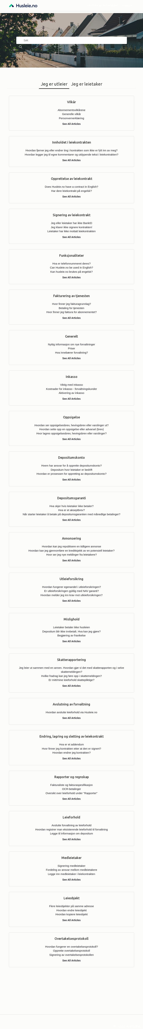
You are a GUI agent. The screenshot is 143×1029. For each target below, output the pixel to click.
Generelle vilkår (71, 114)
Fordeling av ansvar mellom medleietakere (71, 869)
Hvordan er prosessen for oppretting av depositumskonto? (71, 473)
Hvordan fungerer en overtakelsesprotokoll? (71, 946)
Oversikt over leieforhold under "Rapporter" (72, 793)
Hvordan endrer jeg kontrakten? (71, 752)
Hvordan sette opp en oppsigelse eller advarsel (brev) (71, 429)
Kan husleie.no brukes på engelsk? (71, 271)
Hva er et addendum (71, 744)
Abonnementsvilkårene (71, 110)
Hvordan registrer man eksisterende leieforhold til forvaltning (71, 829)
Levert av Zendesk (129, 1025)
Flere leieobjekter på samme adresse (71, 906)
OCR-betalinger (71, 788)
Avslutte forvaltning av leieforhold (72, 825)
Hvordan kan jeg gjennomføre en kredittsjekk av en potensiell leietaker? (71, 550)
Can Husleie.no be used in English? (71, 267)
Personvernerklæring (71, 118)
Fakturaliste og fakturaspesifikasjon (71, 784)
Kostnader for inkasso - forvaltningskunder (71, 388)
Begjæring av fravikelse (71, 635)
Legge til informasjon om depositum (71, 833)
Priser (71, 348)
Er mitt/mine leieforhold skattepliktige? (71, 679)
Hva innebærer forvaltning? (71, 352)
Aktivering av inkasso (71, 392)
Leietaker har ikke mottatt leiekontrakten (71, 231)
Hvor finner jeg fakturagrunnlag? (71, 303)
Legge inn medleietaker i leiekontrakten (71, 873)
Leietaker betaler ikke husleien (71, 627)
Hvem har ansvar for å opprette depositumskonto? (71, 465)
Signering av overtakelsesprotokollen (71, 954)
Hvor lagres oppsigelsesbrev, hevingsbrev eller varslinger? (71, 433)
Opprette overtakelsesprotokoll (71, 950)
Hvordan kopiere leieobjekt (71, 914)
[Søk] (71, 40)
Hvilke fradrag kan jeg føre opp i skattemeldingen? (71, 675)
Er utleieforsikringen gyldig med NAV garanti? (71, 590)
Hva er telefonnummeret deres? (71, 263)
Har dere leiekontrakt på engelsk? (71, 190)
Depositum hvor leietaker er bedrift (71, 469)
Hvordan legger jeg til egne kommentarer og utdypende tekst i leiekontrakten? (71, 154)
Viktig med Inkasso (71, 384)
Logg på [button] (127, 5)
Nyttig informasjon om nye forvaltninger (71, 344)
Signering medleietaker (71, 865)
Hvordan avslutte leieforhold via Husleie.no (71, 712)
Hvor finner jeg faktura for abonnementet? (71, 312)
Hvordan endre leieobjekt (71, 910)
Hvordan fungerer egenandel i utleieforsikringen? (71, 586)
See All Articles (71, 123)
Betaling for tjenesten (71, 308)
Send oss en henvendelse (102, 5)
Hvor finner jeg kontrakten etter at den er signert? (71, 748)
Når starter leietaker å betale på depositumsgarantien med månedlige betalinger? (71, 514)
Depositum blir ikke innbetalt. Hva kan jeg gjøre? (71, 631)
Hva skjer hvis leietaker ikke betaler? (71, 506)
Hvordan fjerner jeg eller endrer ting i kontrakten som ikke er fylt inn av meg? (72, 150)
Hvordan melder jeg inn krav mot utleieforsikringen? (71, 595)
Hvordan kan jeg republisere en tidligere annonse (71, 546)
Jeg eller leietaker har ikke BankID (71, 223)
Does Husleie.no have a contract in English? (71, 186)
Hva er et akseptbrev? (71, 510)
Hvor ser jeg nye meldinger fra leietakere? (71, 554)
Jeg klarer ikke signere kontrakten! (71, 227)
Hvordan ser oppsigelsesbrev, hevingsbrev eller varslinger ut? (71, 425)
